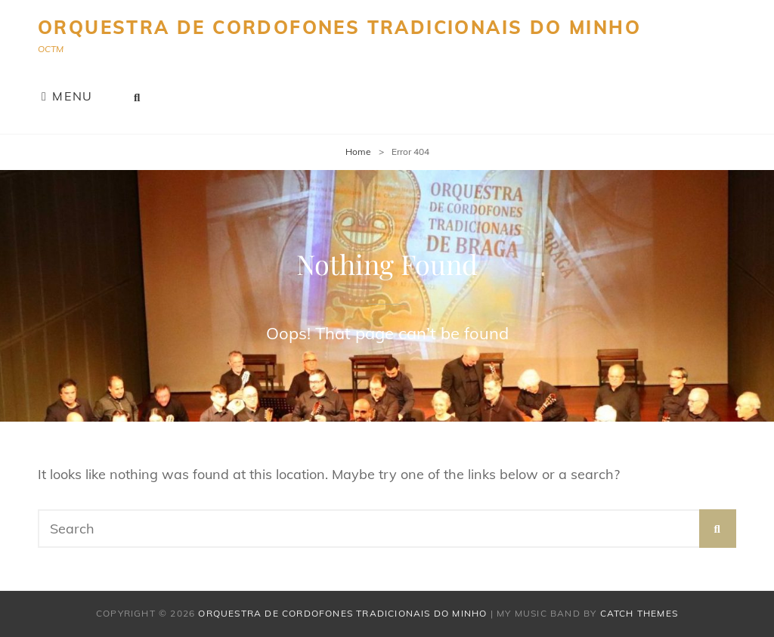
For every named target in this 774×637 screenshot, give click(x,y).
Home (358, 151)
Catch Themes (639, 613)
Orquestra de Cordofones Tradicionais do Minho (339, 27)
